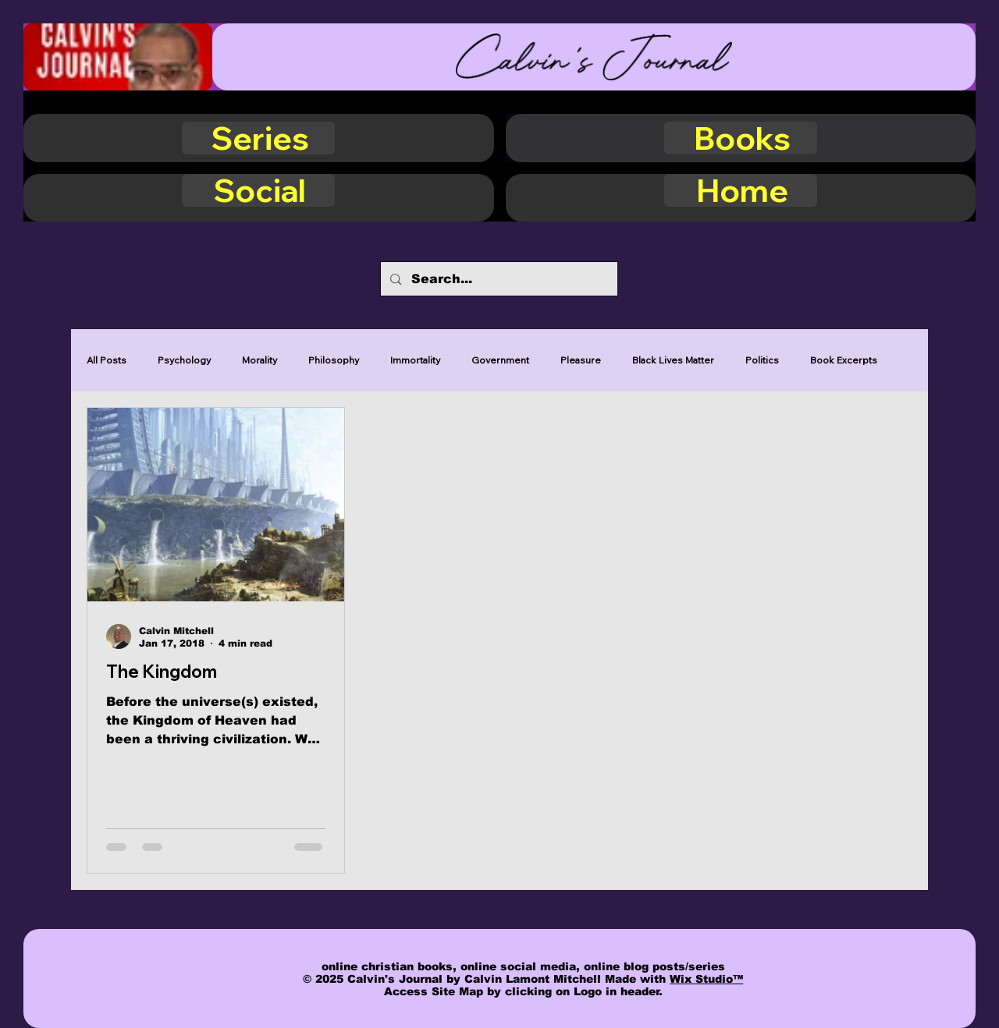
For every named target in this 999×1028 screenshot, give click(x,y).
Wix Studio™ (706, 979)
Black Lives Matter (673, 360)
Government (500, 360)
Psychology (184, 360)
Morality (259, 360)
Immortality (415, 360)
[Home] (740, 190)
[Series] (258, 138)
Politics (762, 360)
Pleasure (580, 360)
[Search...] (498, 279)
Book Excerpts (843, 360)
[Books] (740, 138)
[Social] (258, 190)
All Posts (106, 360)
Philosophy (333, 360)
